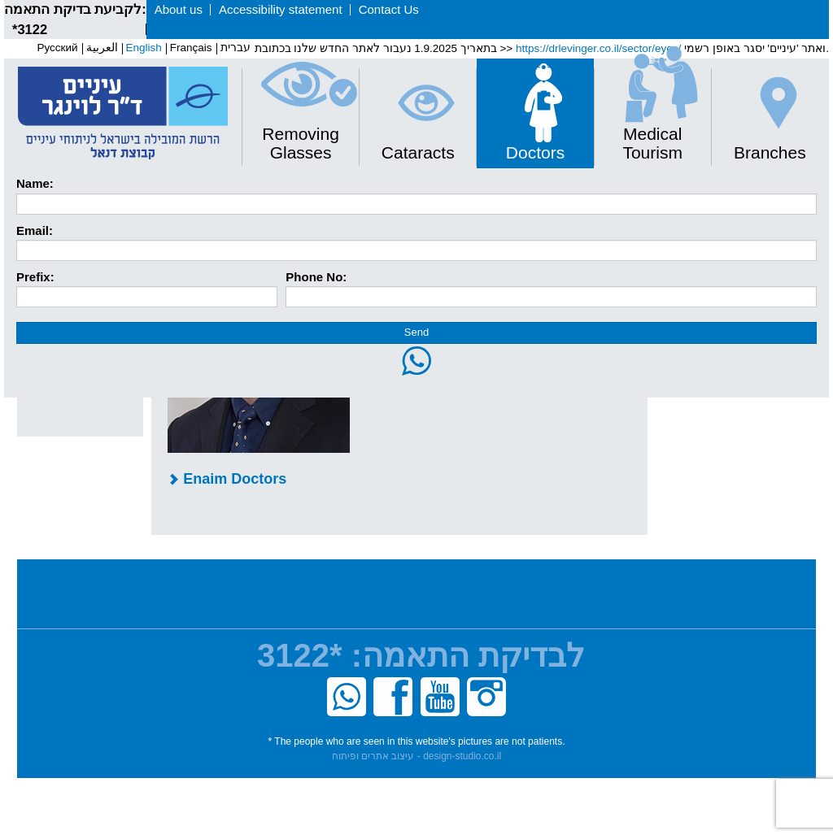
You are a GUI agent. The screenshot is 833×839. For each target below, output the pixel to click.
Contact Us (389, 9)
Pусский (57, 47)
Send (416, 332)
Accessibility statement (280, 9)
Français (191, 47)
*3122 (29, 29)
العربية (102, 47)
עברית (235, 47)
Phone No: (316, 277)
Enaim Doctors (227, 479)
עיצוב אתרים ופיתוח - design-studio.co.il (416, 756)
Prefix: (35, 277)
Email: (34, 230)
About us (179, 9)
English (144, 47)
